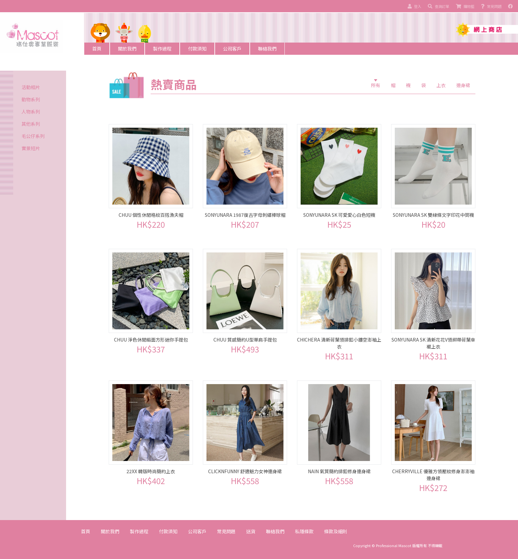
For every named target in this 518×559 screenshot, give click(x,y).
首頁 (96, 48)
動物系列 (30, 99)
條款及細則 (335, 531)
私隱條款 (304, 531)
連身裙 (463, 85)
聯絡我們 (267, 48)
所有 (375, 85)
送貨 (250, 531)
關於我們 (127, 48)
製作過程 (162, 48)
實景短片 (30, 148)
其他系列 (30, 123)
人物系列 (30, 111)
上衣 (441, 85)
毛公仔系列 (33, 136)
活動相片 (30, 87)
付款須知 (197, 48)
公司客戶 (232, 48)
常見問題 (226, 531)
